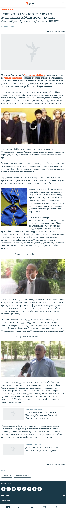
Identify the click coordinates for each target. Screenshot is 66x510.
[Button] (56, 31)
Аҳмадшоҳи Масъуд (13, 78)
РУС (44, 507)
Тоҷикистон (7, 10)
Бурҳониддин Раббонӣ (34, 75)
